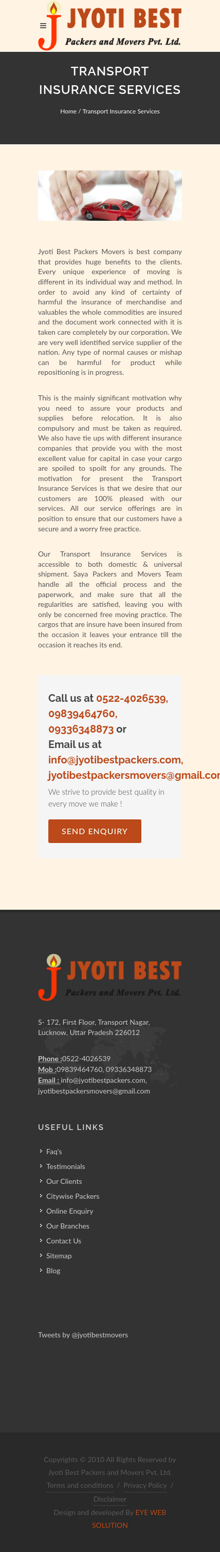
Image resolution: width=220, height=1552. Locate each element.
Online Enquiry (69, 1210)
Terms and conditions (79, 1485)
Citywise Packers (72, 1196)
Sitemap (59, 1255)
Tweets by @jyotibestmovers (83, 1334)
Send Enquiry (95, 831)
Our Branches (67, 1225)
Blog (53, 1270)
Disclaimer (110, 1498)
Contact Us (63, 1240)
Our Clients (64, 1181)
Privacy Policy (145, 1485)
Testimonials (65, 1166)
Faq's (54, 1151)
